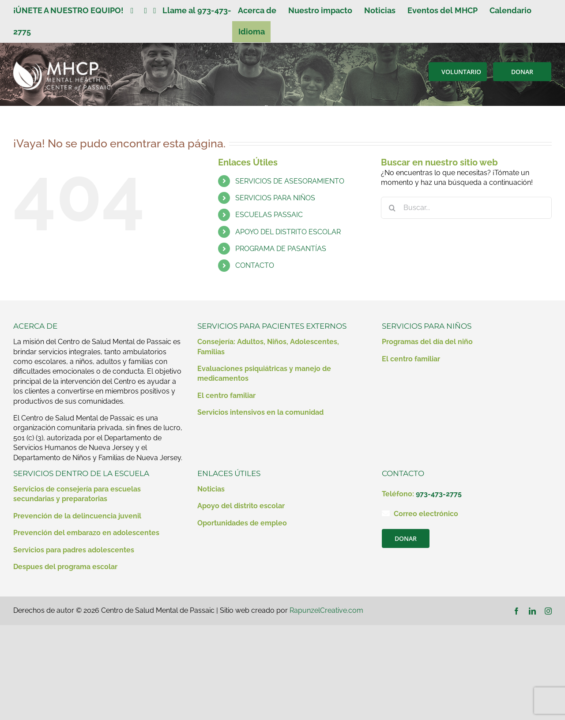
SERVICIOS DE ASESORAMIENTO (289, 181)
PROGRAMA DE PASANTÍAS (280, 248)
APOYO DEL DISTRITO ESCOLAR (288, 232)
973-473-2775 (439, 494)
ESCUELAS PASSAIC (269, 214)
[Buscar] (392, 208)
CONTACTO (254, 265)
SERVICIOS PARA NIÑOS (275, 198)
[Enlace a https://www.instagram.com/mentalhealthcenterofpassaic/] (154, 11)
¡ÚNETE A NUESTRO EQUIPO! (72, 10)
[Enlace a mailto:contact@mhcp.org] (386, 513)
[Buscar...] (466, 208)
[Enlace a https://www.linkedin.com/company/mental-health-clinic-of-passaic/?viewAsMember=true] (145, 11)
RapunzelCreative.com (326, 610)
